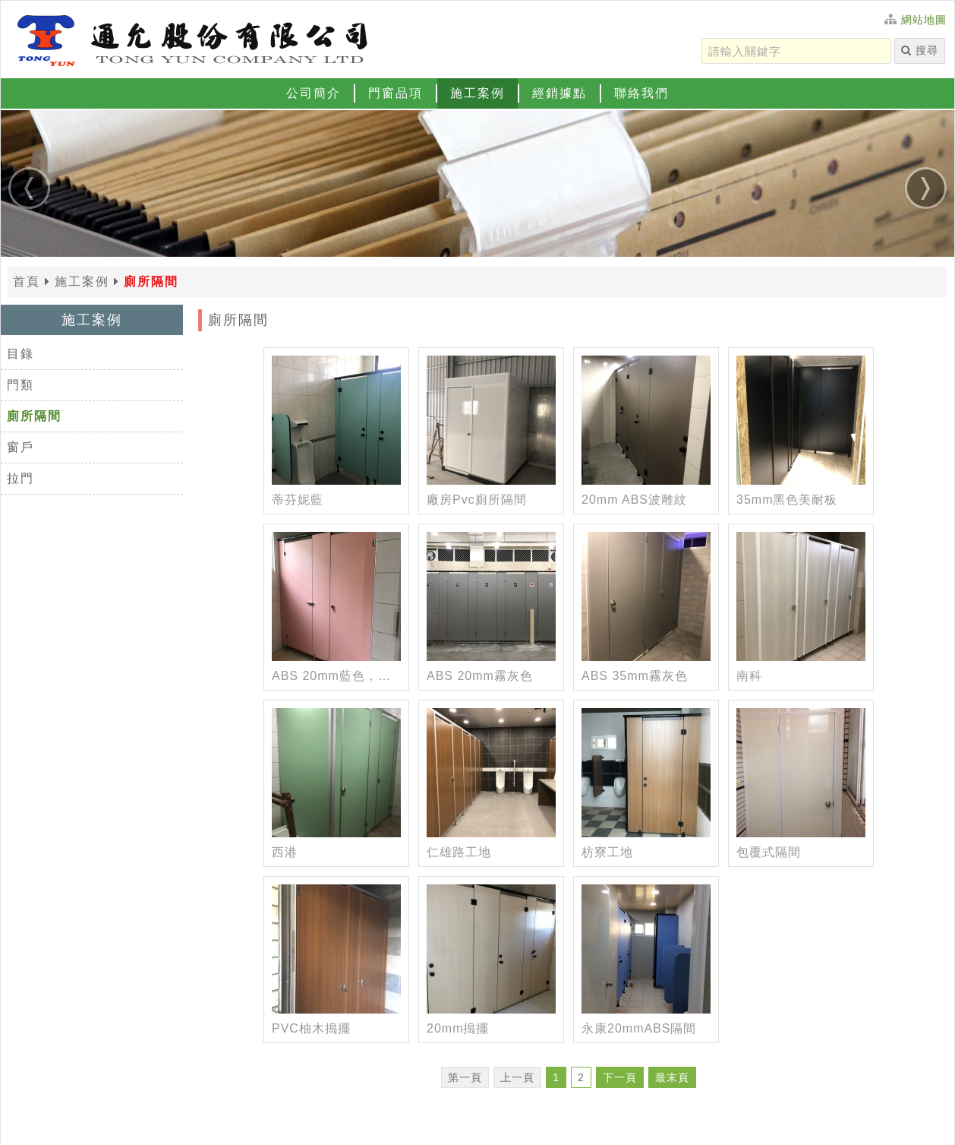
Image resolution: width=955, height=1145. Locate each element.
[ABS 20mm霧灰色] (491, 596)
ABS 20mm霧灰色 (480, 675)
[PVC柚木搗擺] (336, 949)
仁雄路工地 (459, 852)
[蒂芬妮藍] (336, 420)
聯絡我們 (641, 93)
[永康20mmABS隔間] (646, 949)
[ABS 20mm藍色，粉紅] (336, 596)
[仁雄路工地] (491, 772)
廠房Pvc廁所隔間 (477, 499)
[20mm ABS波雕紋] (646, 420)
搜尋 (919, 50)
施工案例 (477, 93)
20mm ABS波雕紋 (634, 499)
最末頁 (672, 1077)
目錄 (20, 353)
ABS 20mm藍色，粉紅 (336, 675)
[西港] (336, 772)
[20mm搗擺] (491, 949)
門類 (20, 384)
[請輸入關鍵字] (796, 51)
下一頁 (620, 1077)
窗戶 (20, 447)
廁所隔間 (34, 416)
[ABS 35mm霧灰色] (646, 596)
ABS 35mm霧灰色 (635, 675)
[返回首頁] (190, 39)
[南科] (800, 596)
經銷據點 (559, 93)
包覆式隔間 (768, 852)
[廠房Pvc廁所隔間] (491, 420)
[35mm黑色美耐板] (800, 420)
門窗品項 (395, 93)
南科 (749, 675)
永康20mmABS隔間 (639, 1028)
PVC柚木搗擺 (311, 1028)
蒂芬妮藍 (297, 499)
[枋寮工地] (646, 772)
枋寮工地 (607, 852)
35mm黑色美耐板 (786, 499)
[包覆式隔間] (800, 772)
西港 (285, 852)
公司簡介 (313, 93)
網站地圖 (924, 19)
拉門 (20, 478)
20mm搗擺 (458, 1028)
